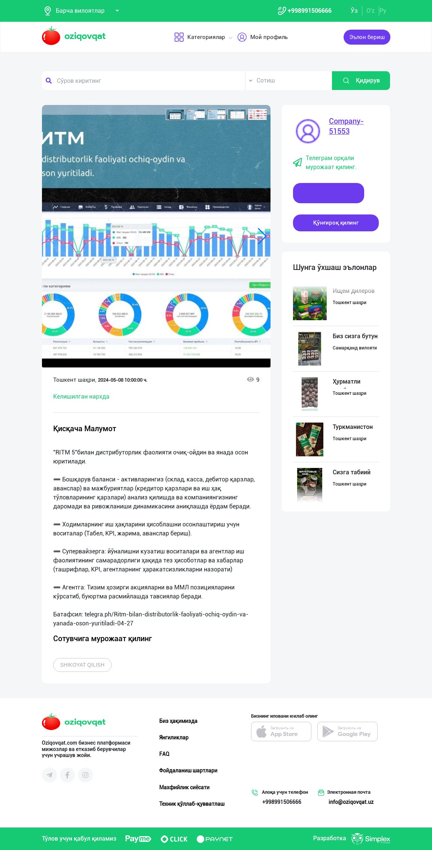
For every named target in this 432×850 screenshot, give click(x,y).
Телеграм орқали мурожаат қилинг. (325, 162)
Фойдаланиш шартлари (188, 771)
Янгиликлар (173, 738)
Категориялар (199, 37)
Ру (383, 10)
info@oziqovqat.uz (351, 802)
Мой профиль (262, 37)
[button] (175, 114)
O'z (370, 10)
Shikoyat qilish (82, 665)
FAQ (164, 754)
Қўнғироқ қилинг (336, 222)
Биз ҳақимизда (178, 721)
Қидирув (361, 80)
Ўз (354, 10)
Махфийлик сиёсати (184, 787)
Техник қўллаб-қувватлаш (191, 804)
